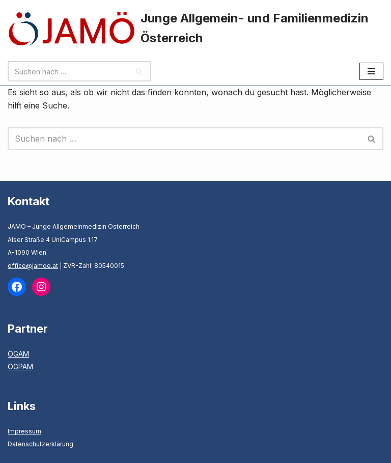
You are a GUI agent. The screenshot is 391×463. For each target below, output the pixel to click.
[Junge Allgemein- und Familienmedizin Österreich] (195, 28)
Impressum (24, 431)
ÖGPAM (20, 366)
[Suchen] (68, 71)
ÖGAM (18, 353)
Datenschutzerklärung (40, 444)
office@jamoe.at (33, 265)
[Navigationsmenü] (371, 71)
